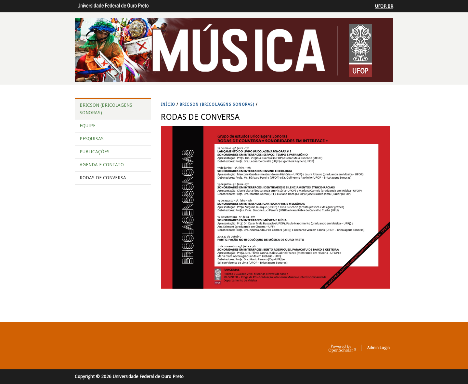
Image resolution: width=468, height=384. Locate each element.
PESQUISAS (92, 138)
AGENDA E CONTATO (102, 164)
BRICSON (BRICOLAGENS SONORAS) (217, 104)
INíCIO (168, 104)
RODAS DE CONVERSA (103, 177)
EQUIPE (88, 125)
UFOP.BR (384, 6)
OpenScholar (342, 349)
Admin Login (378, 348)
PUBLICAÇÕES (95, 151)
